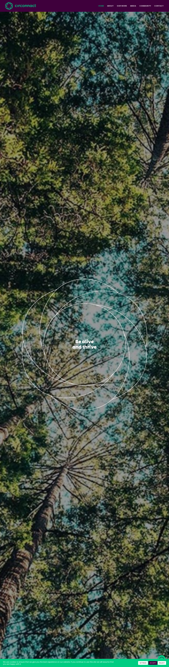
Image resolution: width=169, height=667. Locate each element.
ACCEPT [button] (153, 663)
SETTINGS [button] (143, 663)
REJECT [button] (162, 663)
